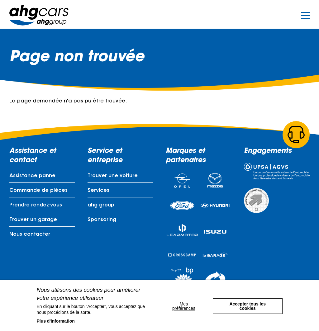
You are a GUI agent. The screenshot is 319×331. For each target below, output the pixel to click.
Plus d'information (55, 321)
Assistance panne (32, 176)
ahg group (101, 206)
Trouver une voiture (113, 176)
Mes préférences (182, 305)
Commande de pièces (38, 191)
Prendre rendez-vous (35, 206)
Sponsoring (102, 220)
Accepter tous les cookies (248, 305)
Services (98, 191)
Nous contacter (29, 235)
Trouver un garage (33, 220)
